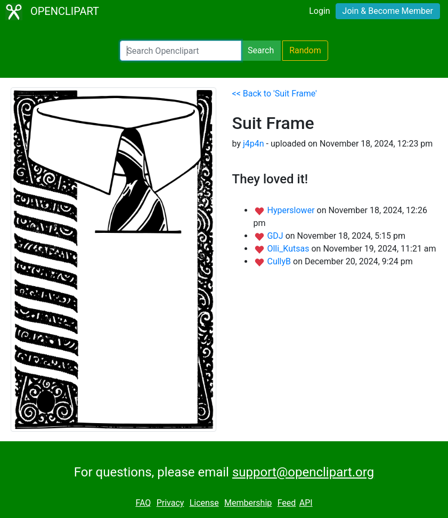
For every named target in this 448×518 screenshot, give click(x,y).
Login (319, 11)
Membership (248, 503)
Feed (287, 503)
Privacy (170, 503)
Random (305, 50)
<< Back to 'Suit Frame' (274, 93)
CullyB (280, 261)
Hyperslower (291, 210)
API (306, 503)
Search (261, 50)
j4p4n (253, 144)
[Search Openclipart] (180, 51)
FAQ (143, 503)
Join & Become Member (388, 11)
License (204, 503)
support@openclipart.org (303, 472)
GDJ (276, 236)
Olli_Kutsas (289, 249)
